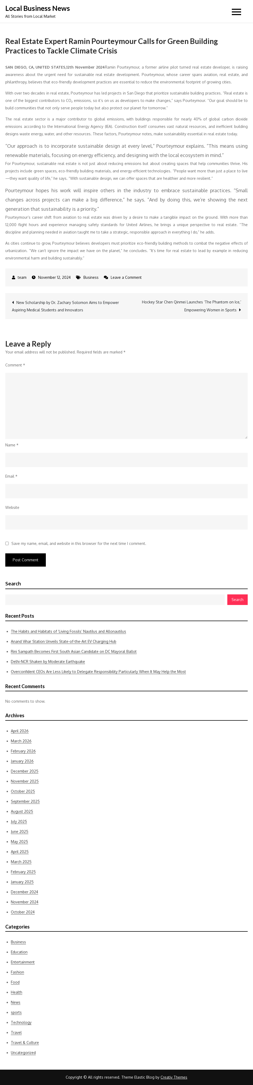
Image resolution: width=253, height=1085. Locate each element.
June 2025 (19, 831)
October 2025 (23, 791)
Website (12, 507)
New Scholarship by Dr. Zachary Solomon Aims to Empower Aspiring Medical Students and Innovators (65, 306)
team (22, 277)
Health (16, 992)
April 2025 (20, 851)
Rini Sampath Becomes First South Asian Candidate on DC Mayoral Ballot (74, 651)
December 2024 (24, 892)
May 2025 (19, 841)
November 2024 (24, 902)
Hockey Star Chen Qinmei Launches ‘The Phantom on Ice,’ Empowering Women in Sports (191, 306)
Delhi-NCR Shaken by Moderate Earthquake (48, 661)
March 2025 (21, 861)
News (15, 1002)
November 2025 (25, 781)
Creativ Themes (174, 1077)
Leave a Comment (126, 277)
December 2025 (24, 771)
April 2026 (20, 731)
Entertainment (23, 962)
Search (13, 583)
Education (19, 952)
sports (16, 1012)
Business (91, 277)
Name (12, 445)
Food (15, 982)
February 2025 (23, 871)
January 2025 (22, 882)
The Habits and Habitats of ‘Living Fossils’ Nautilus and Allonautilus (68, 631)
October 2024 (23, 912)
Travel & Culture (25, 1042)
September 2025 (25, 801)
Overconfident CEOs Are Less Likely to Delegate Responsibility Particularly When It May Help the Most (98, 671)
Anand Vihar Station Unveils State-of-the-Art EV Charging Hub (63, 641)
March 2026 (21, 741)
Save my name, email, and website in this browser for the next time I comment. (78, 543)
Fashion (17, 972)
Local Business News (37, 8)
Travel (16, 1032)
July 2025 (19, 821)
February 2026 (23, 751)
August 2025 (22, 811)
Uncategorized (23, 1052)
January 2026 (22, 761)
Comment (15, 365)
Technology (21, 1022)
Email (11, 476)
